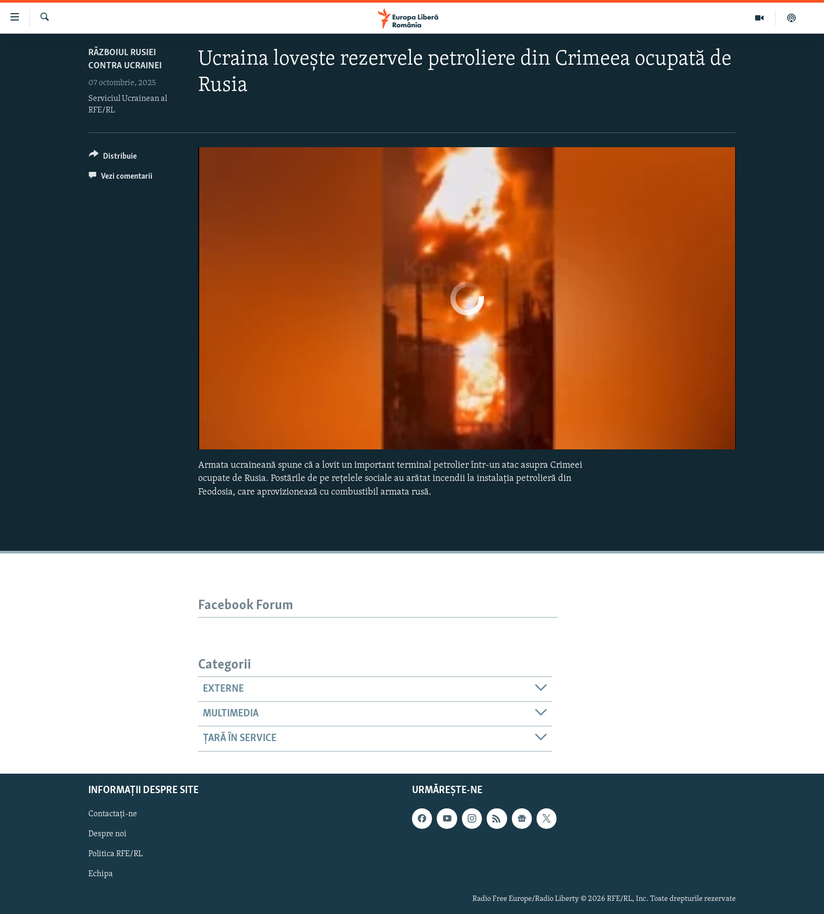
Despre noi (107, 834)
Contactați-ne (112, 814)
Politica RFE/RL (115, 854)
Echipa (100, 874)
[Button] (113, 158)
